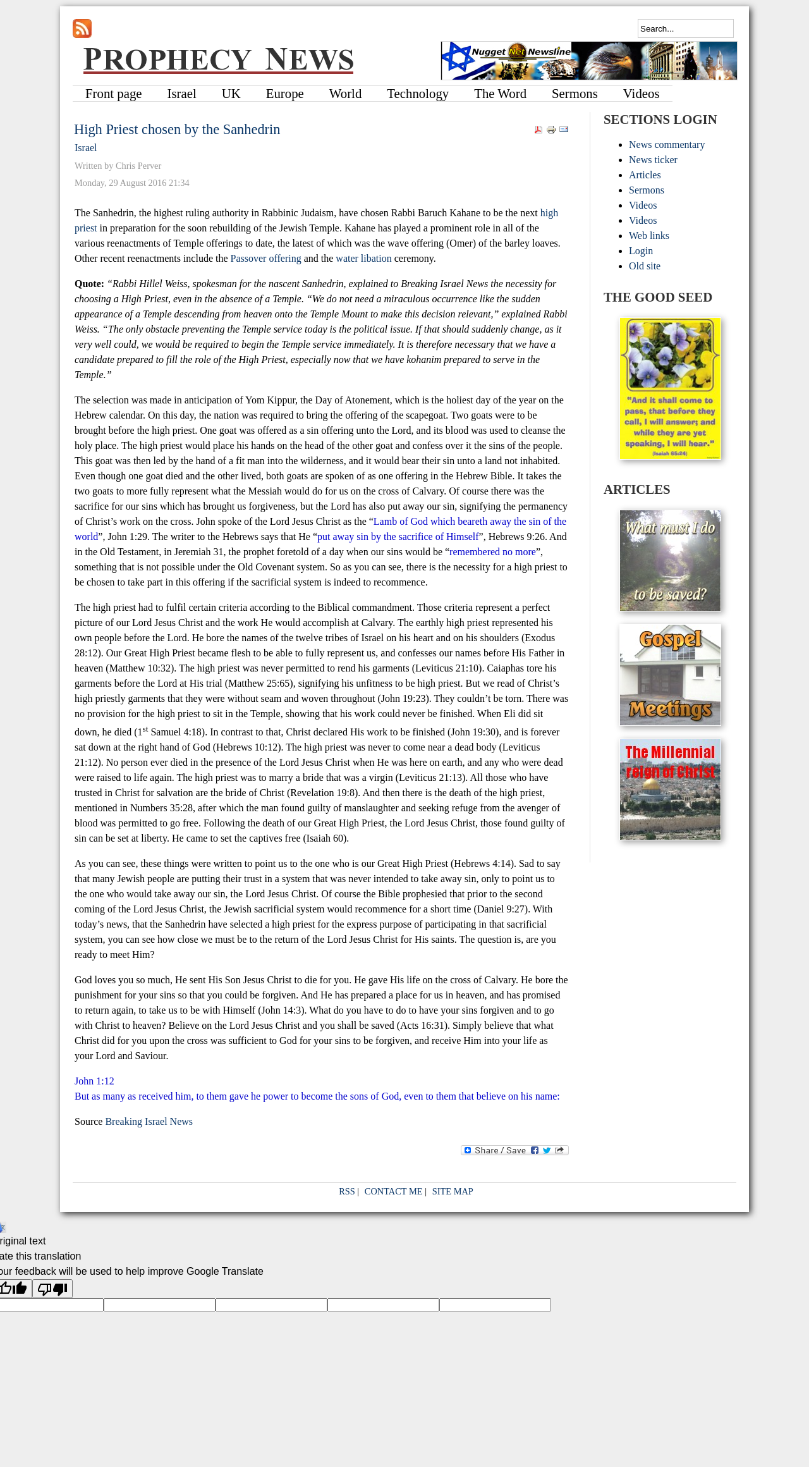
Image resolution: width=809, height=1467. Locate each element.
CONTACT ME (394, 1191)
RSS (347, 1191)
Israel (86, 147)
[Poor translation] (52, 1288)
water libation (363, 258)
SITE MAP (452, 1191)
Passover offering (266, 258)
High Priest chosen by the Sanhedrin (177, 129)
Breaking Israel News (149, 1121)
